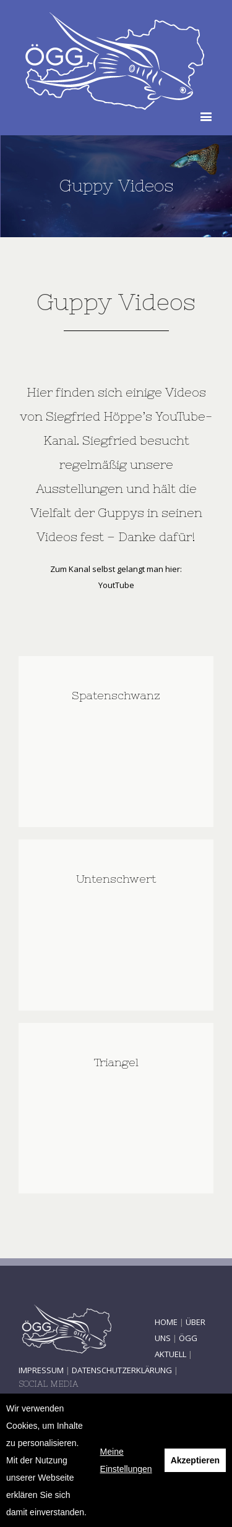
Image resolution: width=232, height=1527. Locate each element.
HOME (166, 1321)
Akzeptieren (195, 1460)
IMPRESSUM (41, 1370)
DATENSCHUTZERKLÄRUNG (122, 1370)
